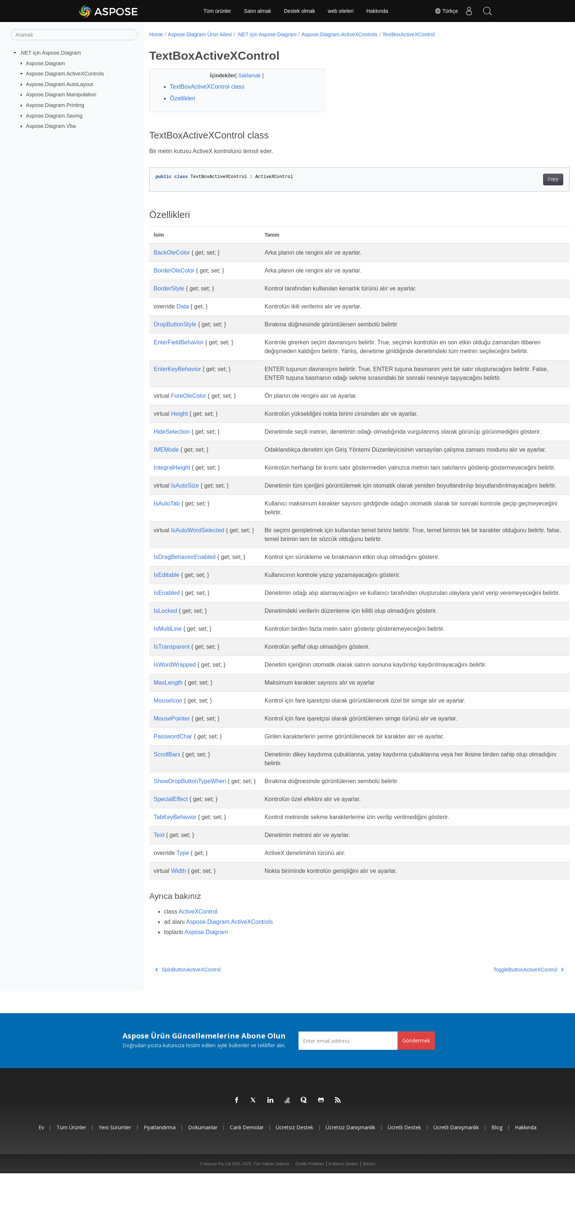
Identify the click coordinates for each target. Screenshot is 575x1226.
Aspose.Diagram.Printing (55, 105)
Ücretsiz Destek (294, 1180)
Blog (496, 1180)
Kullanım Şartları (343, 1216)
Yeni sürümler (115, 1180)
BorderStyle (169, 288)
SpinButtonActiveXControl (188, 1022)
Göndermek (416, 1093)
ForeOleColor (188, 404)
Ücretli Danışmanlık (456, 1180)
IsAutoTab (167, 547)
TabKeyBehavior (175, 870)
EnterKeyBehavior (177, 378)
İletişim (369, 1216)
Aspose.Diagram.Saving (54, 115)
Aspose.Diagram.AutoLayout (59, 84)
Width (178, 924)
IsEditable (166, 619)
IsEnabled (167, 637)
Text (159, 888)
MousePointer (172, 771)
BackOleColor (172, 252)
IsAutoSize (185, 521)
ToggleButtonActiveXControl (499, 1022)
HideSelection (172, 440)
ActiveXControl (198, 964)
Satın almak (257, 11)
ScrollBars (167, 807)
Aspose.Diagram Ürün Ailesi (200, 34)
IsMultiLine (168, 681)
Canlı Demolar (247, 1180)
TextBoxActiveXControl (408, 34)
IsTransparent (172, 699)
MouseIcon (168, 753)
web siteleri (341, 11)
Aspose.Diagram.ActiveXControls (65, 74)
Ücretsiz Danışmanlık (350, 1180)
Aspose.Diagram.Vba (51, 126)
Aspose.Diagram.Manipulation (61, 94)
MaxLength (168, 735)
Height (179, 422)
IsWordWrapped (175, 717)
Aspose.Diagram (45, 63)
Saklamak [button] (244, 75)
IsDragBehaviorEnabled (185, 601)
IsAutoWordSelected (197, 574)
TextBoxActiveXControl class (207, 87)
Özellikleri (182, 98)
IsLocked (165, 663)
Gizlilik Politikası (310, 1216)
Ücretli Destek (404, 1180)
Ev (41, 1180)
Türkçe (446, 11)
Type (182, 906)
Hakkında (377, 11)
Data (182, 306)
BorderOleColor (174, 270)
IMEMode (166, 467)
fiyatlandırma (160, 1180)
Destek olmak (299, 11)
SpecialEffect (171, 852)
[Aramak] (74, 34)
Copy (524, 179)
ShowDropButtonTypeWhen (190, 834)
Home (156, 34)
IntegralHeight (172, 494)
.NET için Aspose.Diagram (50, 53)
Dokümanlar (202, 1180)
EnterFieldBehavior (179, 342)
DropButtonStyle (175, 324)
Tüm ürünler (217, 11)
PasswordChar (173, 789)
